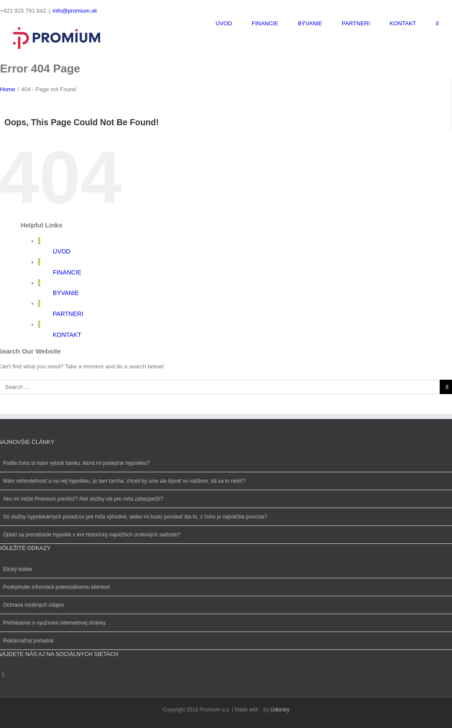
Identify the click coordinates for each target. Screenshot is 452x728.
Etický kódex (17, 569)
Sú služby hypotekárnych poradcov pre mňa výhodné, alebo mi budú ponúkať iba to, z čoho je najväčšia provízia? (135, 517)
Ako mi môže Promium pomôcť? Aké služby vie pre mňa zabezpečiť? (83, 499)
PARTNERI (68, 313)
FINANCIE (67, 272)
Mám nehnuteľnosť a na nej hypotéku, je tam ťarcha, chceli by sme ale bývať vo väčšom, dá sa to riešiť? (124, 481)
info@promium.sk (75, 10)
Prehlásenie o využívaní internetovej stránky (54, 623)
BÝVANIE (66, 292)
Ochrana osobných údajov (33, 605)
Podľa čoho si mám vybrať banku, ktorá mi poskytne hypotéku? (76, 463)
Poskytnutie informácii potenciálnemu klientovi (56, 587)
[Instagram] (3, 674)
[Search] (437, 23)
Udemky (279, 710)
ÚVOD (61, 251)
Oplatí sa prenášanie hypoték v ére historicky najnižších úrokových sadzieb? (92, 535)
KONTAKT (67, 334)
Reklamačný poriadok (28, 641)
